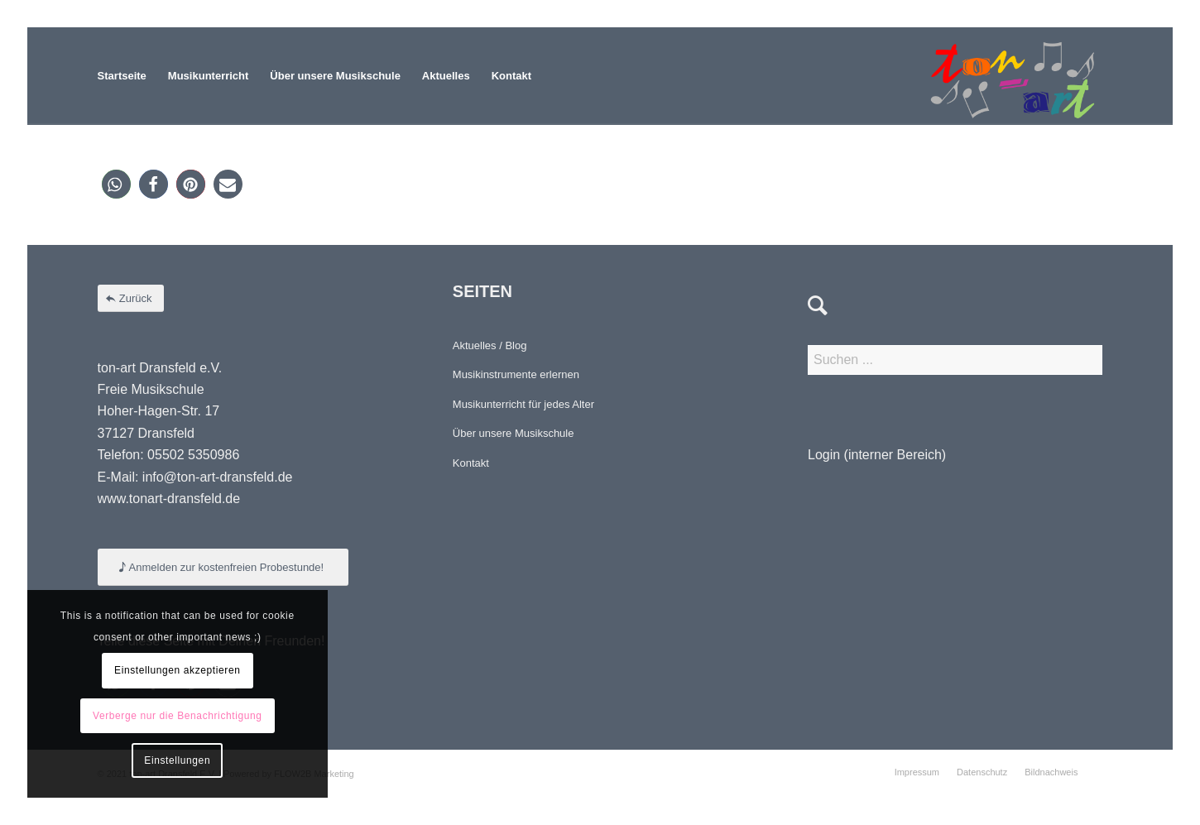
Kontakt (471, 463)
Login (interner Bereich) (877, 455)
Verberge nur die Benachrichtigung (177, 716)
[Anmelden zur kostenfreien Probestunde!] (223, 567)
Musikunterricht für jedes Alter (523, 404)
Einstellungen (177, 760)
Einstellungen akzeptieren (177, 670)
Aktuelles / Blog (490, 345)
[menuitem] (122, 76)
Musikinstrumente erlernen (516, 374)
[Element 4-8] (1013, 76)
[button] (116, 184)
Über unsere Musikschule (513, 433)
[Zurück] (131, 298)
